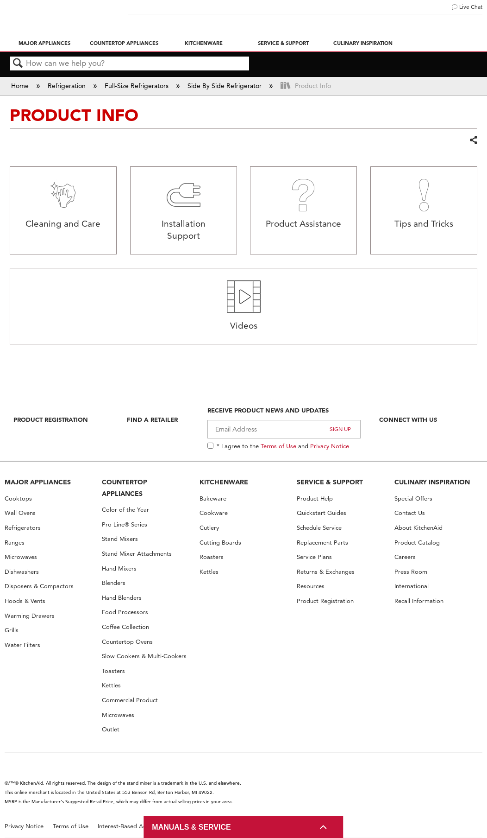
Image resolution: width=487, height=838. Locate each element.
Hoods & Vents (25, 600)
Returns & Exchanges (326, 571)
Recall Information (418, 600)
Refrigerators (23, 527)
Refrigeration (67, 86)
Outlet (110, 729)
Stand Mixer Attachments (137, 553)
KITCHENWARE (224, 482)
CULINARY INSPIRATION (432, 482)
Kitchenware (204, 43)
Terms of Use (278, 446)
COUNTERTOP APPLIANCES (124, 488)
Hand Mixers (119, 568)
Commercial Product (130, 700)
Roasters (212, 556)
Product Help (315, 498)
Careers (405, 556)
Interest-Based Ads (124, 826)
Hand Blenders (122, 597)
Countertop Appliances (124, 43)
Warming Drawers (30, 615)
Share (473, 140)
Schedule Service (319, 527)
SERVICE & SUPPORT (330, 482)
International (411, 586)
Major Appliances (44, 43)
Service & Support (283, 43)
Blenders (113, 582)
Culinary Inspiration (363, 43)
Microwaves (21, 556)
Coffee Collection (125, 626)
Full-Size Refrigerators (137, 86)
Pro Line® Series (124, 524)
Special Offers (413, 498)
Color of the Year (125, 509)
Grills (12, 630)
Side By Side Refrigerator (225, 86)
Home (21, 86)
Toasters (113, 670)
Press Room (410, 571)
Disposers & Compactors (39, 586)
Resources (311, 586)
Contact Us (409, 512)
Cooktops (18, 498)
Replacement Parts (322, 542)
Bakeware (213, 498)
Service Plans (314, 556)
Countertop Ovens (127, 641)
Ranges (15, 542)
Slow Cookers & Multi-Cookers (144, 656)
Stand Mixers (120, 538)
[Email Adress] (284, 429)
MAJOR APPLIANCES (38, 482)
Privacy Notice (329, 446)
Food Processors (125, 612)
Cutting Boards (220, 542)
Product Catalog (417, 542)
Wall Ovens (20, 512)
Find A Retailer (152, 419)
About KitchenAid (418, 527)
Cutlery (209, 527)
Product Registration (50, 419)
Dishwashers (22, 571)
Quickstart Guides (321, 512)
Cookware (214, 512)
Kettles (111, 685)
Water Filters (22, 644)
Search (18, 64)
